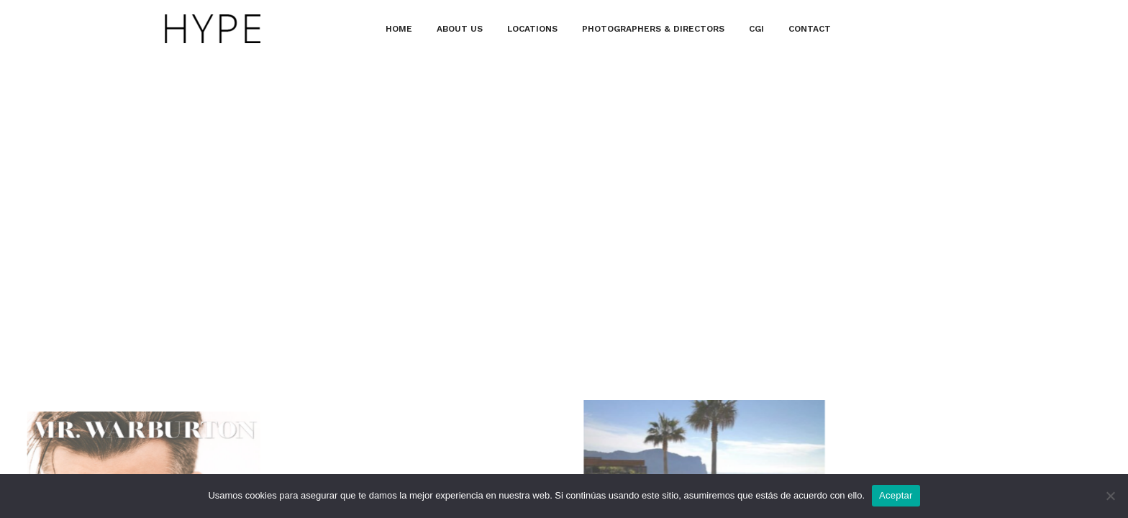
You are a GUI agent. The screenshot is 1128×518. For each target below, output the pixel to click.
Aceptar (896, 495)
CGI (756, 29)
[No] (1110, 496)
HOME (399, 29)
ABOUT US (460, 29)
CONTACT (809, 29)
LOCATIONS (532, 29)
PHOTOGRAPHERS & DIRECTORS (653, 29)
